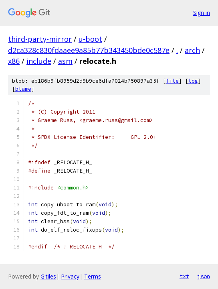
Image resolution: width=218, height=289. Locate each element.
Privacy (70, 276)
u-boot (90, 39)
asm (65, 61)
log (193, 80)
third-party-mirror (40, 39)
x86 (14, 61)
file (172, 80)
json (203, 276)
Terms (92, 276)
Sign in (201, 12)
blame (23, 88)
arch (192, 50)
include (38, 61)
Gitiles (48, 276)
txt (184, 276)
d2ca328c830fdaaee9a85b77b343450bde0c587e (89, 50)
